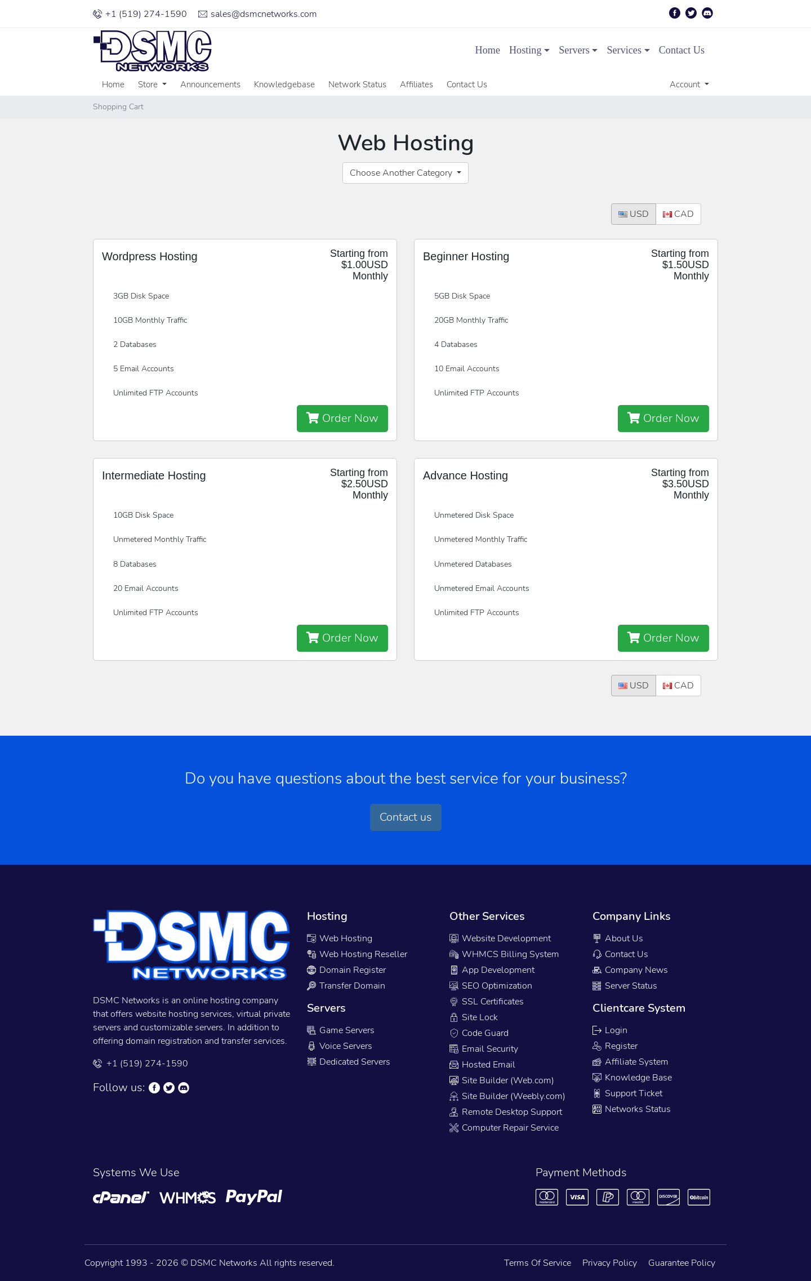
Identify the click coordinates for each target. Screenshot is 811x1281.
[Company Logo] (135, 51)
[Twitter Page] (692, 13)
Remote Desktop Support (505, 1112)
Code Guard (479, 1033)
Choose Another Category (402, 173)
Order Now (342, 418)
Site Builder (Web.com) (501, 1080)
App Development (491, 970)
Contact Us (682, 50)
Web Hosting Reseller (357, 954)
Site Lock (473, 1017)
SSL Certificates (486, 1001)
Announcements (210, 84)
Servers (574, 50)
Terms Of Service (537, 1263)
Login (609, 1030)
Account (686, 84)
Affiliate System (630, 1062)
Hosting (525, 50)
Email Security (483, 1049)
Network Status (357, 84)
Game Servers (341, 1030)
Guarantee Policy (681, 1263)
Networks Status (631, 1109)
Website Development (500, 938)
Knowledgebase (284, 84)
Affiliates (416, 84)
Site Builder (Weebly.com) (507, 1096)
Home (487, 50)
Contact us (406, 817)
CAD (678, 214)
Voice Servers (339, 1046)
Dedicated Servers (348, 1062)
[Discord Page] (709, 13)
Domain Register (346, 970)
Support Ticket (627, 1093)
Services (624, 50)
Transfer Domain (346, 986)
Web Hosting (339, 938)
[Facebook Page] (676, 13)
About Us (617, 938)
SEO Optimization (490, 986)
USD (633, 214)
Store (149, 84)
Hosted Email (482, 1064)
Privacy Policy (609, 1263)
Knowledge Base (632, 1077)
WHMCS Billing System (504, 954)
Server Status (624, 986)
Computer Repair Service (504, 1128)
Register (615, 1046)
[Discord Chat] (185, 1087)
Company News (630, 970)
